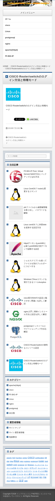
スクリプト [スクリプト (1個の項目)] (28, 471)
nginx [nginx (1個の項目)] (21, 461)
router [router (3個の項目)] (41, 461)
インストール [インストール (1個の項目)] (39, 465)
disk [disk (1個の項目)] (8, 461)
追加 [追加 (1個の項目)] (26, 481)
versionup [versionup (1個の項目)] (21, 465)
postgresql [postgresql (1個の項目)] (34, 461)
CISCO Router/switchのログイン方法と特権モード (16, 140)
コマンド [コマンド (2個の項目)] (33, 468)
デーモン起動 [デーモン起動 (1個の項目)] (11, 474)
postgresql (10, 37)
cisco (7, 25)
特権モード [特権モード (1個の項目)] (14, 481)
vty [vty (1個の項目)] (26, 465)
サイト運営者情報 (16, 432)
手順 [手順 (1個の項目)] (44, 477)
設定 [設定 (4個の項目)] (21, 480)
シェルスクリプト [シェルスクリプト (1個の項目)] (16, 471)
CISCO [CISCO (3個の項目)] (31, 457)
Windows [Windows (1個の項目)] (31, 465)
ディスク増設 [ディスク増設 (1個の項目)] (43, 471)
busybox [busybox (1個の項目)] (19, 458)
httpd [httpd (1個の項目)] (11, 461)
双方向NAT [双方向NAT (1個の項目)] (35, 477)
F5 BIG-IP (9, 56)
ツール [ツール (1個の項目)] (35, 471)
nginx (7, 44)
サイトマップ (15, 428)
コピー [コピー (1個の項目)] (26, 468)
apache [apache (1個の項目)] (9, 458)
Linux (7, 31)
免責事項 (13, 437)
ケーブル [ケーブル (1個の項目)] (20, 468)
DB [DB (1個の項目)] (46, 458)
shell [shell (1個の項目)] (46, 461)
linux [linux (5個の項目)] (16, 461)
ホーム (8, 19)
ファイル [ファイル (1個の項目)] (20, 474)
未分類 (12, 413)
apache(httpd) (11, 50)
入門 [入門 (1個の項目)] (28, 477)
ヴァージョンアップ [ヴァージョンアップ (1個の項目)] (19, 477)
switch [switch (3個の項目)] (10, 465)
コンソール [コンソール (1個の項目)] (42, 468)
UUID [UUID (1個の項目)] (15, 465)
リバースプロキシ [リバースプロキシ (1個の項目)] (39, 474)
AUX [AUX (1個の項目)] (14, 458)
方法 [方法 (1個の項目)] (8, 481)
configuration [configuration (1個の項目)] (39, 458)
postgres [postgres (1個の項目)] (27, 461)
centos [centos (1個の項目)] (24, 458)
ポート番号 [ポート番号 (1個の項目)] (28, 474)
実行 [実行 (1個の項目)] (41, 477)
